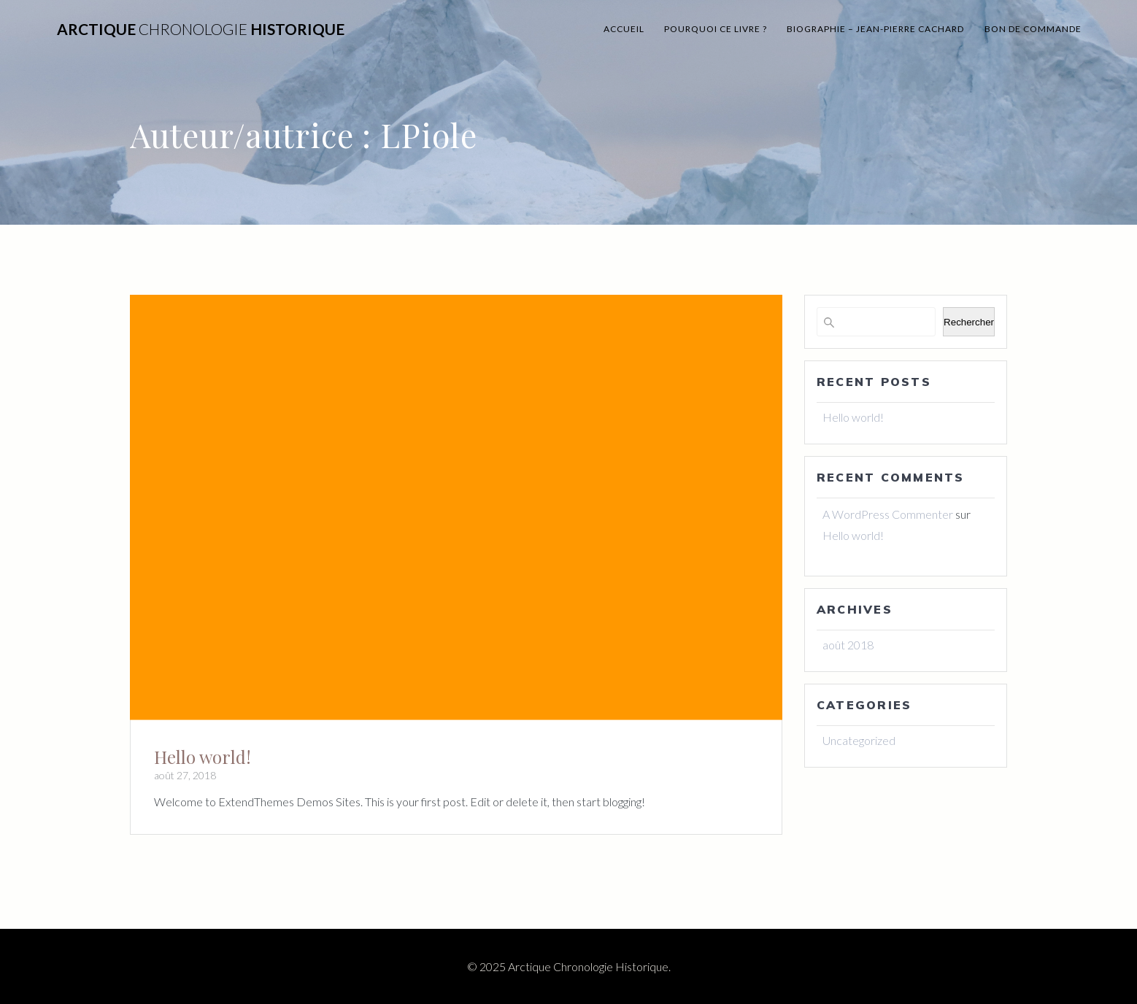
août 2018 (848, 645)
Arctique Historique (200, 29)
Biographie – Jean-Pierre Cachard (875, 28)
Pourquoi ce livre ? (715, 28)
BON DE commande (1033, 28)
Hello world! (202, 756)
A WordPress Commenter (887, 514)
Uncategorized (858, 740)
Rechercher (969, 322)
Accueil (624, 28)
